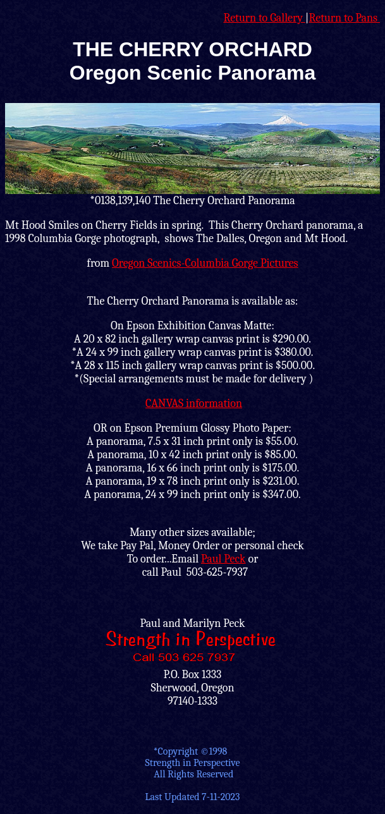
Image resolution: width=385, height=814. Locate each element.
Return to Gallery (264, 18)
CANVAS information (193, 403)
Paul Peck (223, 559)
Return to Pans (345, 18)
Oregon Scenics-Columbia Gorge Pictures (205, 263)
